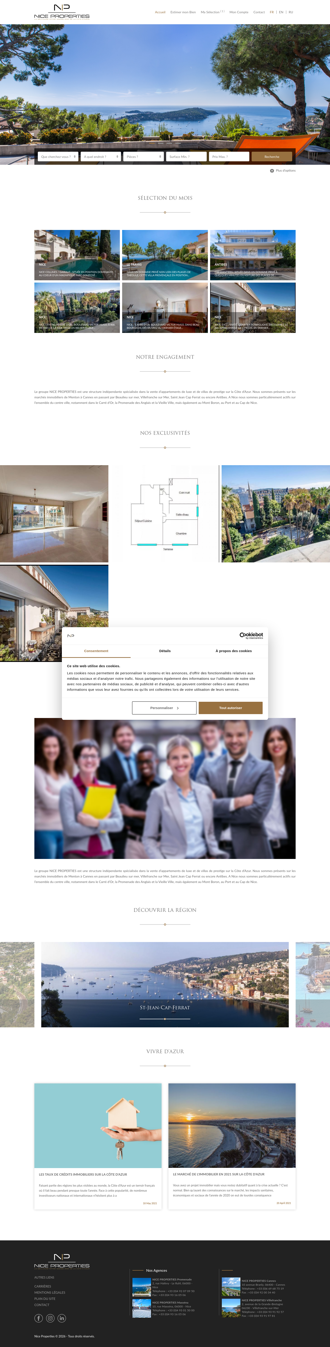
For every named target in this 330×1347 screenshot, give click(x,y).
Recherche (272, 157)
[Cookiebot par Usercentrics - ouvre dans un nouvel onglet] (243, 635)
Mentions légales (49, 1292)
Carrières (42, 1286)
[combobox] (58, 156)
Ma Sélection (212, 12)
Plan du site (44, 1299)
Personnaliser (164, 708)
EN (281, 12)
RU (291, 12)
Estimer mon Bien (183, 12)
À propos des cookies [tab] (234, 651)
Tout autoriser (230, 708)
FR (273, 12)
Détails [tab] (165, 651)
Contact (259, 12)
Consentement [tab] (96, 651)
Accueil (161, 12)
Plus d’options (283, 170)
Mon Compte (239, 12)
